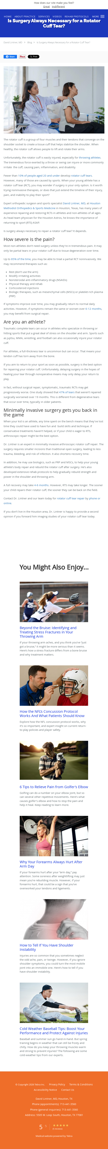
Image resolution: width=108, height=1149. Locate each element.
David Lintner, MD (13, 42)
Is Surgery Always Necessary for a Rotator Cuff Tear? (63, 42)
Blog (29, 42)
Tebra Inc (39, 1084)
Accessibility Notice (45, 1089)
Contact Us (67, 1089)
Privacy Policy (57, 1084)
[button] (102, 16)
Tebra (69, 1136)
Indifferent (58, 6)
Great (46, 6)
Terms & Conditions (81, 1084)
